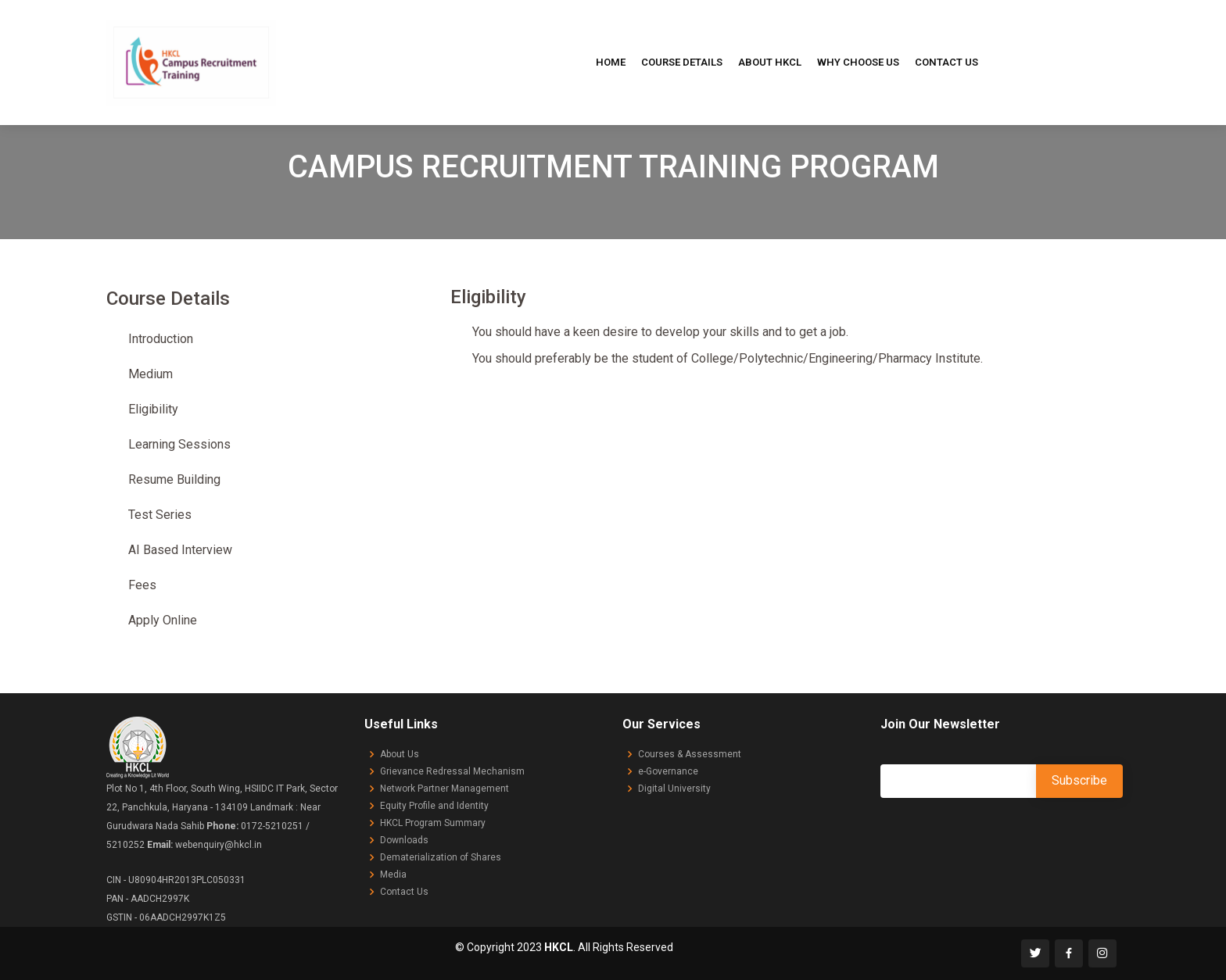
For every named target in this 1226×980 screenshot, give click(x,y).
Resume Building (174, 479)
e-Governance (668, 771)
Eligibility (153, 409)
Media (393, 874)
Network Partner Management (444, 788)
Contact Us (946, 62)
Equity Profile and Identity (434, 805)
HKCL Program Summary (433, 823)
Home (611, 62)
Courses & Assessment (689, 754)
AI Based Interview (180, 549)
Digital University (674, 788)
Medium (150, 374)
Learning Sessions (179, 444)
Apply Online (162, 620)
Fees (142, 585)
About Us (399, 754)
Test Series (160, 514)
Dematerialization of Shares (440, 857)
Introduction (160, 338)
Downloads (404, 840)
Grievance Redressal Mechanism (452, 771)
